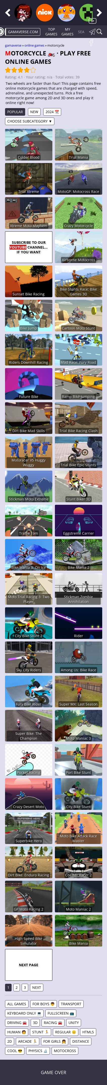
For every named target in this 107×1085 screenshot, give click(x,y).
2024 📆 (52, 111)
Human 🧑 (16, 1032)
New (34, 111)
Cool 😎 (14, 1050)
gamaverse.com (23, 31)
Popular (15, 111)
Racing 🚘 (53, 1022)
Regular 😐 (65, 1032)
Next (36, 987)
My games (67, 31)
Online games (34, 45)
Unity (73, 1022)
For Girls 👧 (54, 1041)
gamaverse (13, 45)
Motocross (65, 1050)
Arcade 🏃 (27, 1041)
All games (16, 1003)
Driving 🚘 (17, 1022)
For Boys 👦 (43, 1003)
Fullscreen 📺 (61, 1013)
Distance (80, 1041)
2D (9, 1041)
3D (35, 1022)
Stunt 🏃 (40, 1032)
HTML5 (88, 1032)
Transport (71, 1003)
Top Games (51, 31)
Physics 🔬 (38, 1050)
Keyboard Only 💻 (24, 1013)
